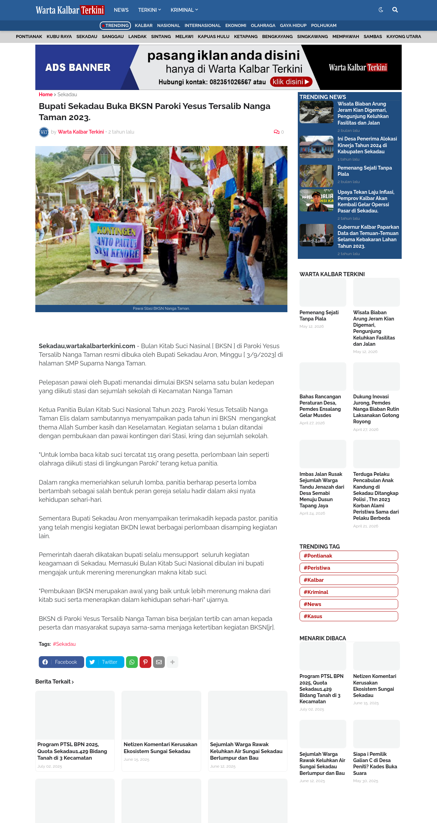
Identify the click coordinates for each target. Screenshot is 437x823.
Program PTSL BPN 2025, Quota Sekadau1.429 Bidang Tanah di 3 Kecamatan (72, 751)
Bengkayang (277, 36)
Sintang (161, 36)
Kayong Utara (403, 36)
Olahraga (263, 25)
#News (312, 604)
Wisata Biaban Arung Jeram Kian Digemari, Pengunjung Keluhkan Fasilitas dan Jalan (363, 113)
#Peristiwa (317, 568)
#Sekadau (64, 644)
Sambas (373, 36)
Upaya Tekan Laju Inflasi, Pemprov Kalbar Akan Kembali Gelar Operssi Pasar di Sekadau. (366, 201)
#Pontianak (318, 556)
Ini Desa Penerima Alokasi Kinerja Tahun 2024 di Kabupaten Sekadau (367, 145)
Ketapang (246, 36)
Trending (115, 25)
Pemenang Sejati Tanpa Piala (365, 171)
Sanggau (113, 36)
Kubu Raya (59, 36)
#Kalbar (314, 580)
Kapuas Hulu (214, 36)
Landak (137, 36)
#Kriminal (316, 592)
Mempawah (345, 36)
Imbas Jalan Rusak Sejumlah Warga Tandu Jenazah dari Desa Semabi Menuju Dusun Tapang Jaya (322, 489)
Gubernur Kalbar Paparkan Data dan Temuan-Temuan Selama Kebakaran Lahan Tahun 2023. (368, 236)
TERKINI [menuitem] (147, 10)
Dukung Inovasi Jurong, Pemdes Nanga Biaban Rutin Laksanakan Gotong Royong (376, 409)
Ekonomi (236, 25)
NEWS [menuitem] (121, 10)
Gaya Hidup (293, 25)
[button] (381, 10)
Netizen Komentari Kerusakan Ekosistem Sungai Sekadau (160, 747)
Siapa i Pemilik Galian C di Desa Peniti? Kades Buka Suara (375, 763)
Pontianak (29, 36)
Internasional (203, 25)
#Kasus (313, 616)
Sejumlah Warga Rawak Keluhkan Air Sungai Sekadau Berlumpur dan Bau (246, 751)
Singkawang (312, 36)
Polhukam (324, 25)
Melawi (184, 36)
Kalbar (144, 25)
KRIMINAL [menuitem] (182, 10)
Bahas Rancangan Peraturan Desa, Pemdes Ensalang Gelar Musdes (320, 406)
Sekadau (87, 36)
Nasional (168, 25)
